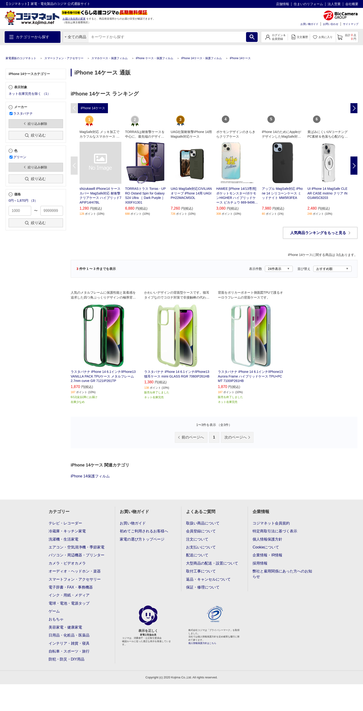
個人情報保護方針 (267, 539)
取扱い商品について (203, 523)
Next (353, 165)
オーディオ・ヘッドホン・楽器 (75, 571)
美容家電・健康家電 (65, 627)
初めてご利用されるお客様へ (144, 531)
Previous (74, 165)
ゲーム (54, 611)
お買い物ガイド (309, 24)
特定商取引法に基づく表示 (275, 531)
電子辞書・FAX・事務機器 (71, 587)
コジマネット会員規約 (271, 523)
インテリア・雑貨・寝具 (69, 643)
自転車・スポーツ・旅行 (69, 651)
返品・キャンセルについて (208, 579)
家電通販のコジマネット (21, 58)
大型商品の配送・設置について (212, 563)
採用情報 (260, 563)
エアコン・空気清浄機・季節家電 (76, 547)
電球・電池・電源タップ (69, 603)
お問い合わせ (330, 24)
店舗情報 (282, 4)
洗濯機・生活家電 (63, 539)
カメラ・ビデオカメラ (67, 563)
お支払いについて (201, 547)
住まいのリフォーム (308, 4)
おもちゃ (56, 619)
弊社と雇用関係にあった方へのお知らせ (282, 573)
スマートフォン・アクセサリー (63, 58)
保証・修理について (203, 587)
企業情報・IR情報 (267, 555)
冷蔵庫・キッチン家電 (67, 531)
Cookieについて (266, 547)
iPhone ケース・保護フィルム (154, 58)
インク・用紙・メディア (69, 595)
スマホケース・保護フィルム (109, 58)
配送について (197, 555)
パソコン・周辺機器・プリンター (76, 555)
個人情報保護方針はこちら (202, 643)
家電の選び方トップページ (142, 539)
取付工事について (201, 571)
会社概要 (351, 4)
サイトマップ (350, 24)
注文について (197, 539)
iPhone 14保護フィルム (90, 476)
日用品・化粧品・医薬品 (69, 635)
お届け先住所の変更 (74, 18)
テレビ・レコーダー (65, 523)
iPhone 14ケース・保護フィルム (201, 58)
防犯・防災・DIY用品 (67, 659)
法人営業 (334, 4)
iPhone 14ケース (240, 58)
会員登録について (201, 531)
